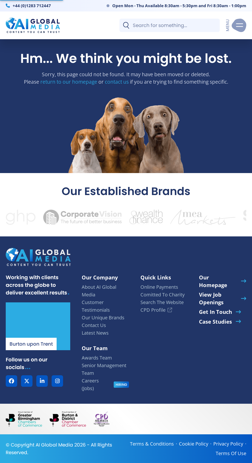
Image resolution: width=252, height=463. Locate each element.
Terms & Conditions (152, 444)
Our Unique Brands (103, 317)
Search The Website (162, 302)
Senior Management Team (104, 369)
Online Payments (159, 287)
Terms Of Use (231, 453)
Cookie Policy (193, 444)
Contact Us (94, 325)
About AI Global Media (99, 291)
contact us (117, 81)
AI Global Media (54, 444)
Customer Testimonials (96, 306)
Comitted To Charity (162, 294)
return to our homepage (68, 81)
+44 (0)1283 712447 (32, 5)
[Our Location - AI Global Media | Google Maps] (38, 326)
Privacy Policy (228, 444)
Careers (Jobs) (90, 384)
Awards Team (97, 357)
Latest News (95, 333)
